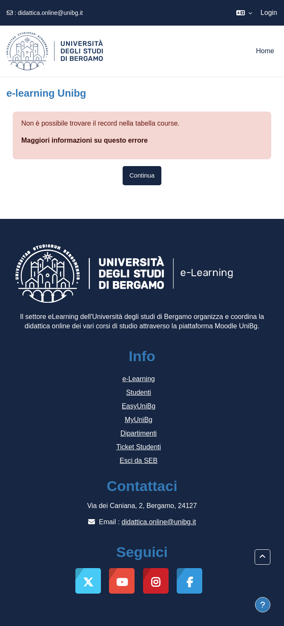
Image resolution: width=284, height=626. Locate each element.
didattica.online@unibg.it (50, 12)
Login (269, 12)
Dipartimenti (138, 433)
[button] (244, 13)
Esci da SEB (139, 460)
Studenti (138, 392)
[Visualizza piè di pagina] (262, 604)
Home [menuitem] (265, 51)
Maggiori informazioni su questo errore (84, 140)
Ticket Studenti (138, 447)
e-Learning (138, 378)
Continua (142, 175)
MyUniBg (138, 419)
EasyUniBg (138, 406)
